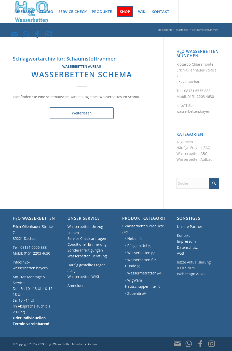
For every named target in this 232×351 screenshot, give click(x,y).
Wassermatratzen (142, 273)
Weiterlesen (81, 113)
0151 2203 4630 (201, 96)
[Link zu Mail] (14, 34)
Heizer (132, 238)
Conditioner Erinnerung (86, 244)
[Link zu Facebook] (37, 34)
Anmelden (76, 285)
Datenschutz (187, 247)
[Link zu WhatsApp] (26, 34)
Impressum (186, 241)
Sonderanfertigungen (85, 250)
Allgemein (184, 141)
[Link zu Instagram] (48, 34)
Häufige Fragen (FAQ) (194, 147)
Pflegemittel (137, 245)
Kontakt (183, 235)
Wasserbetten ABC (191, 153)
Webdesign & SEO (192, 273)
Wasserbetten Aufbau (81, 66)
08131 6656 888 (197, 90)
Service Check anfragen (86, 238)
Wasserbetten (139, 252)
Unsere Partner (189, 226)
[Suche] (197, 183)
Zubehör (134, 293)
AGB (180, 253)
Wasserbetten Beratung (87, 256)
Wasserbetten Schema (81, 74)
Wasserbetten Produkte (144, 226)
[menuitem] (25, 11)
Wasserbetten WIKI (83, 276)
